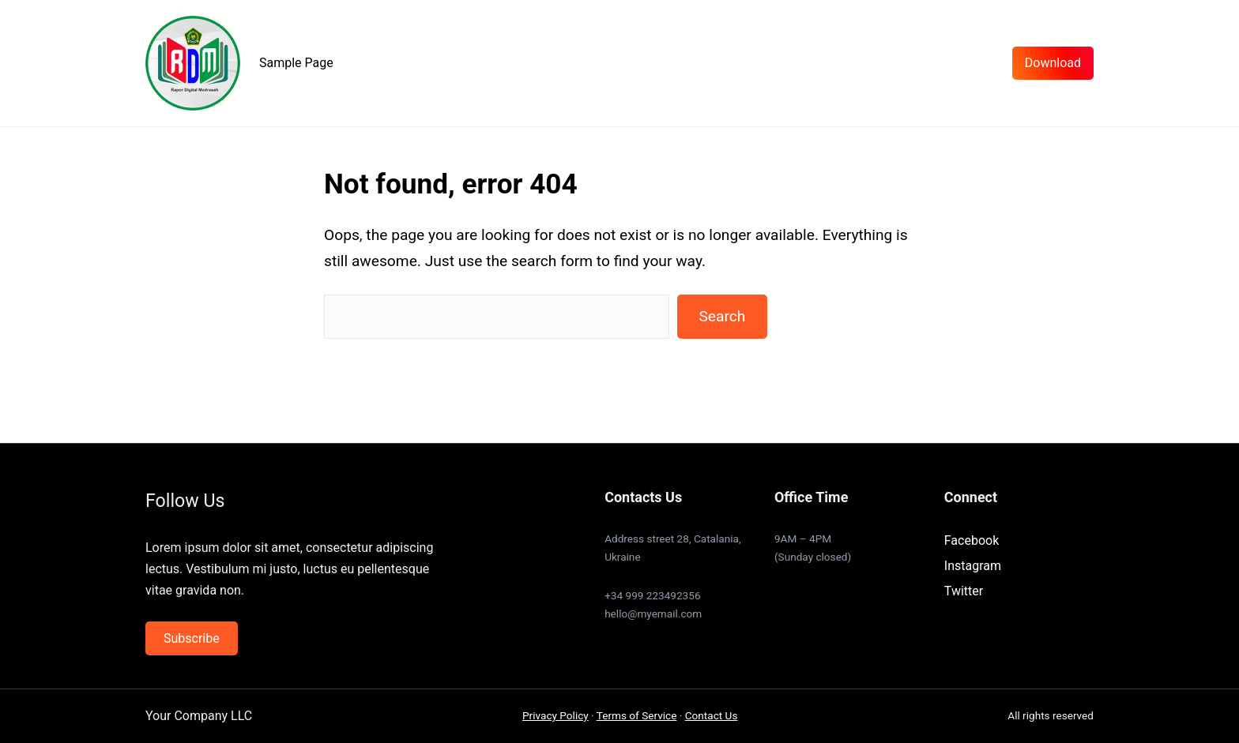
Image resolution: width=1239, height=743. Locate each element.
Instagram (972, 565)
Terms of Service (637, 715)
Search (722, 316)
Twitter (963, 591)
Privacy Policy (555, 715)
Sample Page (296, 62)
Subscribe (192, 638)
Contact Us (711, 715)
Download (1053, 62)
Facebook (971, 540)
